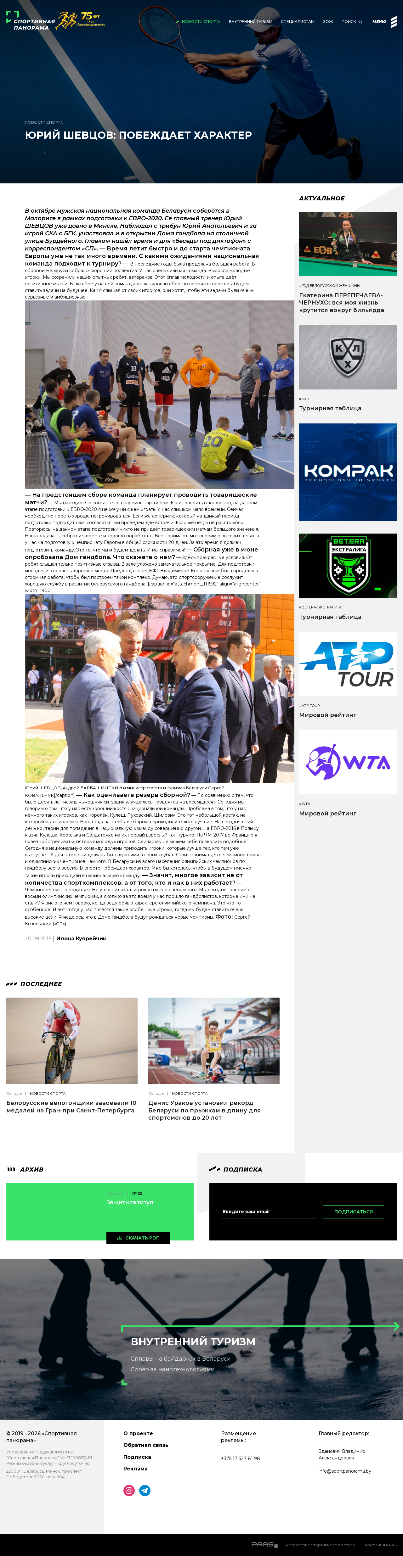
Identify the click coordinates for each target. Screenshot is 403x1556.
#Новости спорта (46, 1093)
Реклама (135, 1469)
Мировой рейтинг (327, 715)
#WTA (304, 804)
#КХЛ (304, 399)
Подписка (137, 1457)
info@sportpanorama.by (345, 1471)
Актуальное (322, 198)
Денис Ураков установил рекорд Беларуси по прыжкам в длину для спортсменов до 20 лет (204, 1110)
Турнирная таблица (330, 408)
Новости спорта (201, 21)
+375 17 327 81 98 (240, 1458)
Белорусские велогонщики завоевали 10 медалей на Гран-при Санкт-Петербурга (71, 1107)
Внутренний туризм (250, 21)
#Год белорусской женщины (329, 286)
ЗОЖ (328, 21)
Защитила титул (129, 1202)
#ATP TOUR (309, 706)
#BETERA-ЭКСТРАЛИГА (320, 607)
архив (25, 1169)
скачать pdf (142, 1238)
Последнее (34, 984)
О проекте (138, 1433)
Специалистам (298, 21)
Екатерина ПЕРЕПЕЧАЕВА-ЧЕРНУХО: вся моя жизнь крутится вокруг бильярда (341, 303)
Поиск (349, 21)
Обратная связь (145, 1445)
